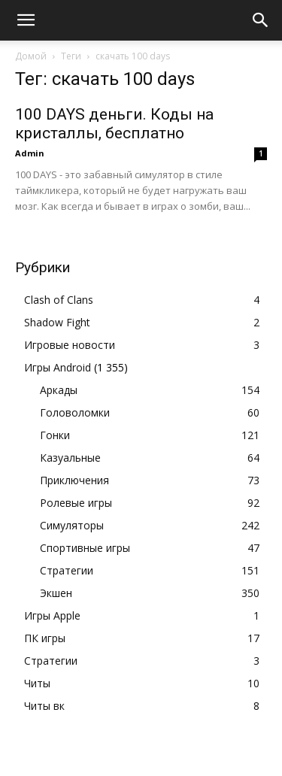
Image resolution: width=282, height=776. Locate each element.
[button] (26, 20)
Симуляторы (72, 525)
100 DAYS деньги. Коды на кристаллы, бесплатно (114, 123)
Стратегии (66, 570)
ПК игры (44, 638)
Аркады (58, 390)
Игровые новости (69, 345)
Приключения (74, 480)
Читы (37, 683)
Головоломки (75, 412)
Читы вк (44, 706)
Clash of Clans (58, 300)
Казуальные (70, 457)
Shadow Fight (57, 322)
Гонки (55, 435)
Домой (31, 56)
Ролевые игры (76, 503)
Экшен (56, 593)
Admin (29, 153)
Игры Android (57, 367)
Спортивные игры (85, 548)
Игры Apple (52, 615)
